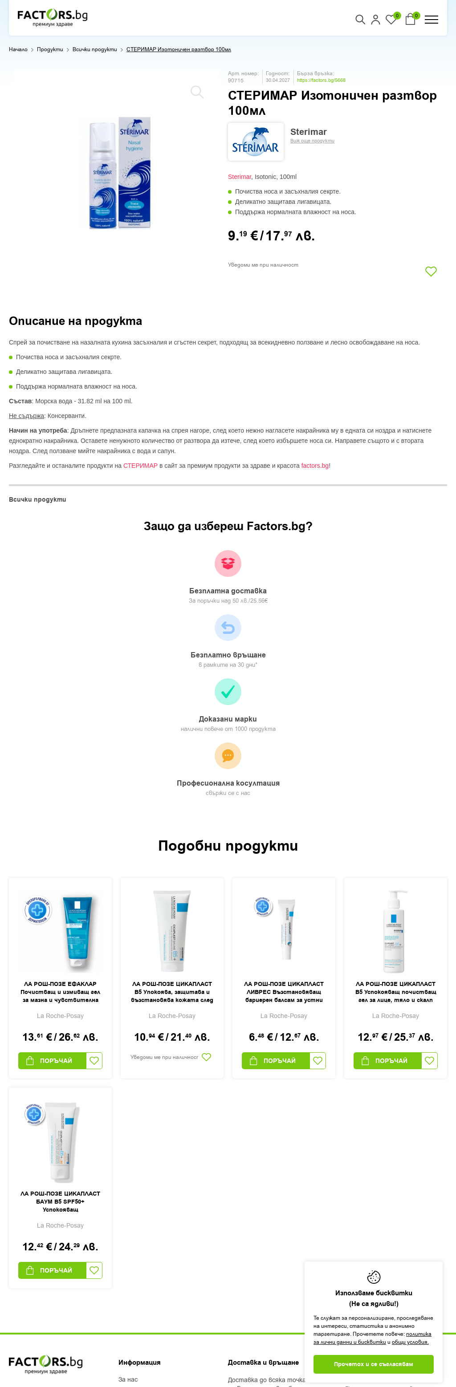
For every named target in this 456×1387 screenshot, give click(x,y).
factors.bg (315, 465)
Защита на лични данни (154, 1245)
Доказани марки (281, 582)
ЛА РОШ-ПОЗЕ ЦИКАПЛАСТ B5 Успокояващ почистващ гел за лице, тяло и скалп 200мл (395, 811)
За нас (128, 1198)
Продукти (50, 49)
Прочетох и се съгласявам (373, 1364)
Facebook (23, 1261)
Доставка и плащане (150, 1221)
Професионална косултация (388, 583)
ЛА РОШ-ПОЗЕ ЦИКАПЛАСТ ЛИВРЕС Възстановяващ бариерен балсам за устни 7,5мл (284, 811)
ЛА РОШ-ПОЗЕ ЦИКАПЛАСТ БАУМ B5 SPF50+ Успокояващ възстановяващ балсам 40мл (60, 1020)
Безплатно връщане (174, 577)
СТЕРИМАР (140, 465)
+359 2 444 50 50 (40, 1212)
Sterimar (239, 176)
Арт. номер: (243, 73)
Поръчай (48, 879)
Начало (18, 49)
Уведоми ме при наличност (263, 264)
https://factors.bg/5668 (321, 80)
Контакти (134, 1256)
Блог (125, 1210)
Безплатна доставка (67, 577)
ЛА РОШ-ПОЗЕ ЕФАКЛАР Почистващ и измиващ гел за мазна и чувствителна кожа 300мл (60, 811)
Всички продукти (95, 49)
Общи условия (139, 1233)
